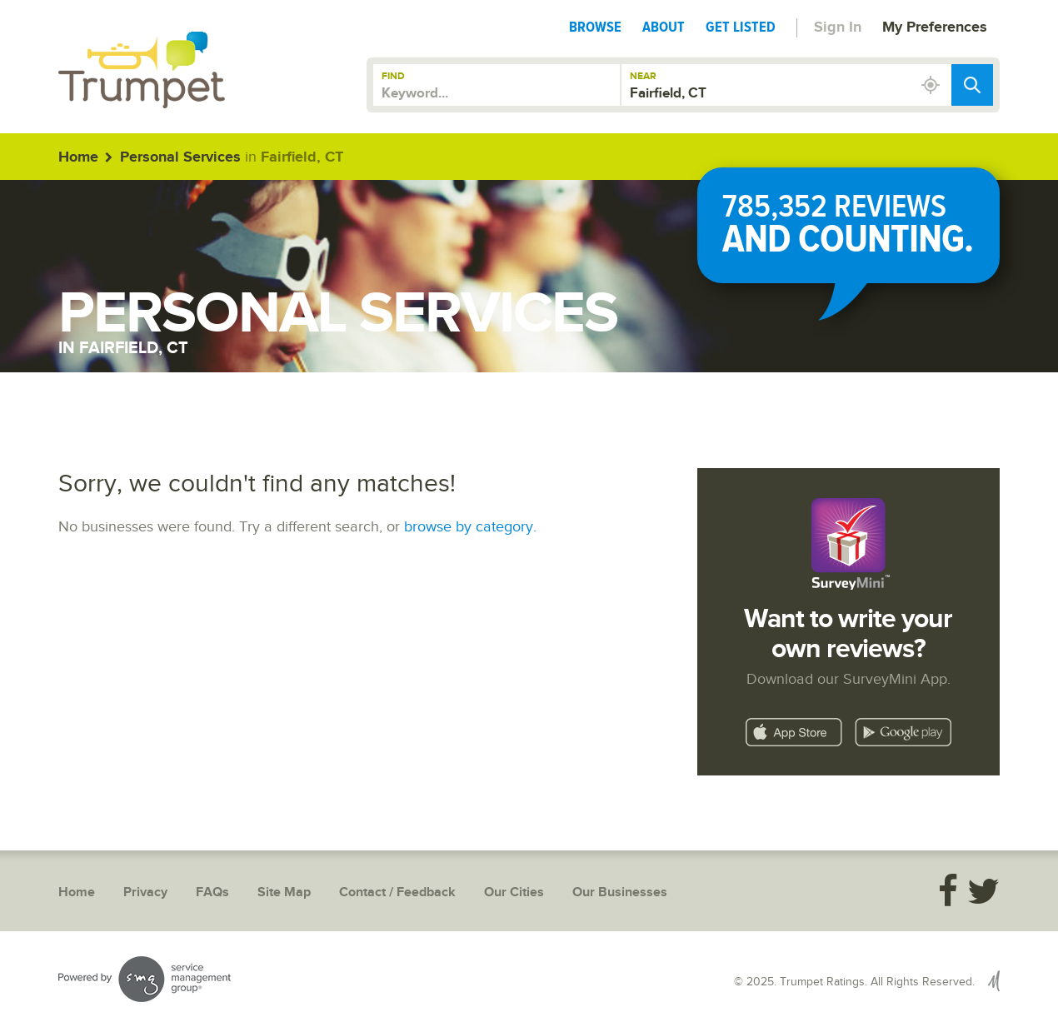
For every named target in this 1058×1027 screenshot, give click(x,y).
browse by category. (470, 527)
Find (393, 76)
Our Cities (514, 892)
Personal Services (180, 157)
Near (643, 76)
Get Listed (741, 26)
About (663, 26)
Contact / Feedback (397, 892)
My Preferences (934, 27)
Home (78, 157)
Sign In (837, 27)
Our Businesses (619, 892)
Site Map (284, 892)
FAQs (212, 892)
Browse (595, 26)
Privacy (145, 892)
